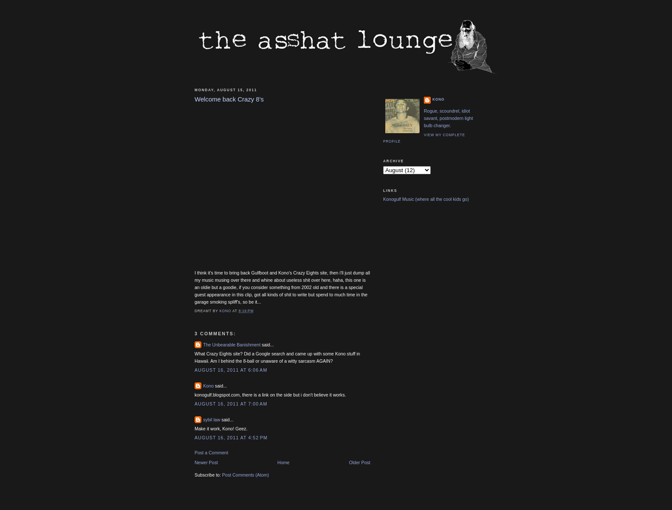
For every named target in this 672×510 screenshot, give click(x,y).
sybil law (211, 419)
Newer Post (206, 462)
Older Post (359, 462)
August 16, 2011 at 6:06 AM (231, 370)
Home (283, 462)
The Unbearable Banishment (232, 344)
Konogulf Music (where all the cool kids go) (426, 199)
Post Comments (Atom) (245, 474)
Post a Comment (211, 452)
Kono (208, 385)
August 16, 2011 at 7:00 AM (231, 403)
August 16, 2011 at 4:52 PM (231, 437)
